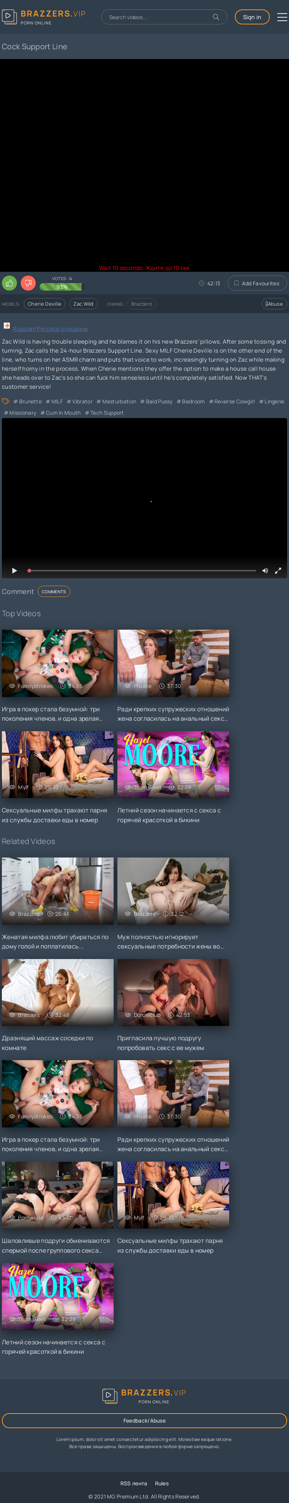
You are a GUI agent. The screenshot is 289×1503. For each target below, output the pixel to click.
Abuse (274, 303)
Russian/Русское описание (50, 329)
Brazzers (141, 303)
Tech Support (107, 412)
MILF (57, 401)
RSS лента (134, 1483)
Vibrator (82, 401)
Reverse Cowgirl (234, 401)
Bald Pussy (159, 401)
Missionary (22, 412)
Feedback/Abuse (144, 1420)
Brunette (30, 401)
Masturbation (119, 401)
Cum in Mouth (63, 412)
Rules (162, 1483)
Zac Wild (83, 303)
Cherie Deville (44, 303)
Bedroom (193, 401)
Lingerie (274, 401)
